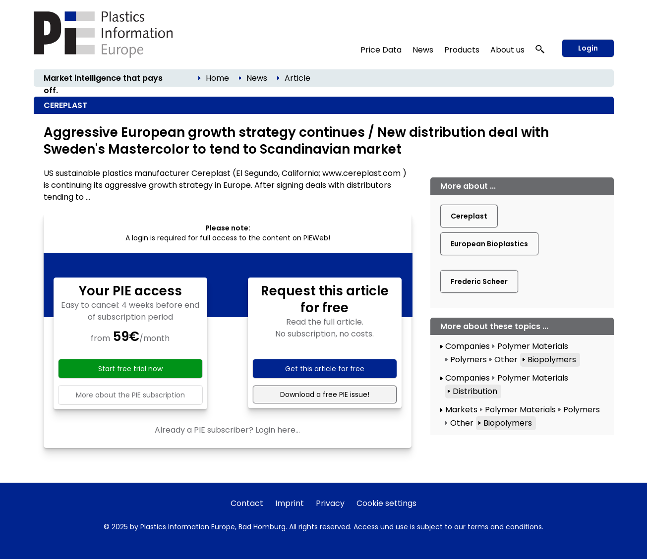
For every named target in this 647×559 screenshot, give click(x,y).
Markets (461, 409)
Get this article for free (324, 369)
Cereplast (469, 216)
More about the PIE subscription (130, 395)
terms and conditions (505, 527)
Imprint (289, 503)
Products (461, 50)
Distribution (475, 391)
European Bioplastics (489, 244)
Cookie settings (386, 503)
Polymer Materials (532, 346)
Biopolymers (552, 359)
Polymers (468, 359)
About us (507, 50)
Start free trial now (130, 369)
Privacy (330, 503)
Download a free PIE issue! (324, 394)
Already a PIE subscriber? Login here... (227, 430)
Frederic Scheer (479, 281)
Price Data (381, 50)
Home (217, 78)
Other (506, 359)
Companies (467, 346)
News (422, 50)
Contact (247, 503)
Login (588, 48)
